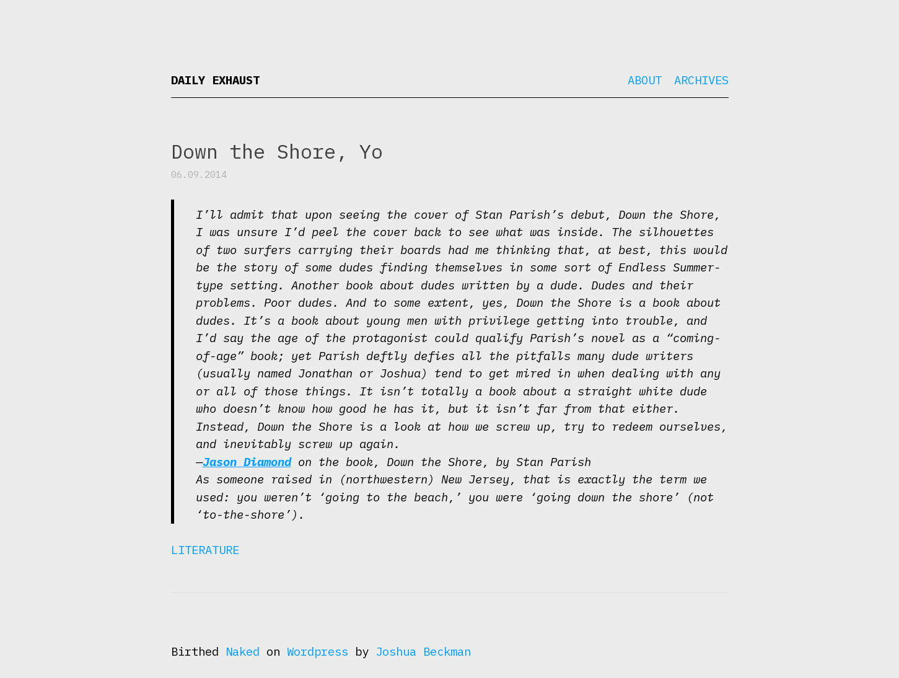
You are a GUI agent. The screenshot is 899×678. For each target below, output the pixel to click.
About (645, 80)
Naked (243, 651)
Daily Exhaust (215, 80)
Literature (205, 549)
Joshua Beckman (423, 651)
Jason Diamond (247, 461)
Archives (701, 80)
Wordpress (317, 651)
